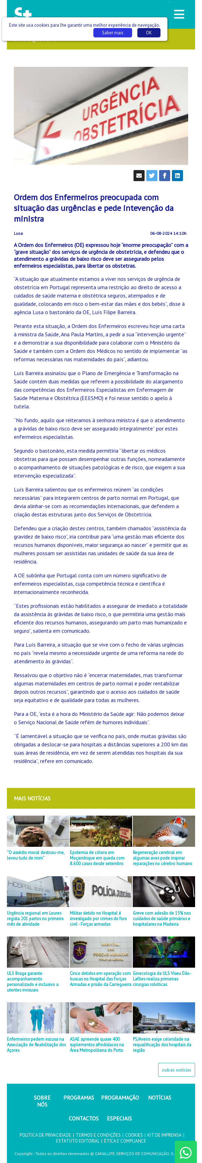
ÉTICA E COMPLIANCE (125, 1141)
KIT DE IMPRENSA (164, 1135)
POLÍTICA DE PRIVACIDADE (45, 1135)
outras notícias (176, 1070)
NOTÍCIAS (159, 1097)
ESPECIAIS (119, 1118)
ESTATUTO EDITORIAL (78, 1141)
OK (149, 33)
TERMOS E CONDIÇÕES (98, 1135)
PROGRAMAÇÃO (120, 1097)
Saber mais (112, 33)
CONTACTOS (84, 1118)
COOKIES (134, 1135)
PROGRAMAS (78, 1097)
